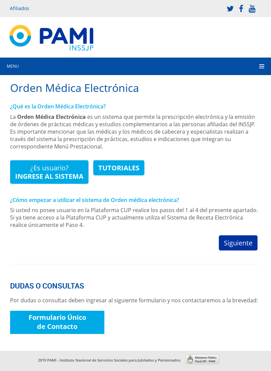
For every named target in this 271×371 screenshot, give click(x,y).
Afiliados (19, 8)
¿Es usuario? (49, 172)
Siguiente (238, 242)
